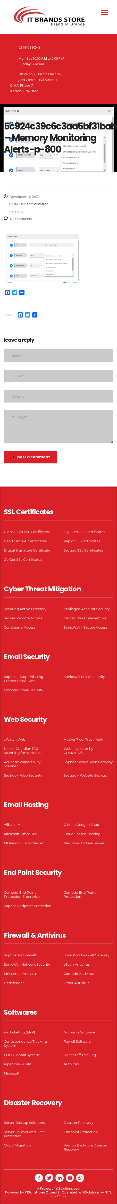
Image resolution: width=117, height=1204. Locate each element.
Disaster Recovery (78, 1123)
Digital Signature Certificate (27, 550)
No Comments (18, 218)
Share (8, 315)
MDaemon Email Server (24, 843)
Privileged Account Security (87, 609)
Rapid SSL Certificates (82, 541)
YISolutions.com (68, 1188)
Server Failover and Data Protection (24, 1134)
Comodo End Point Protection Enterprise (22, 894)
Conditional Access (20, 627)
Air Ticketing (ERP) (19, 1032)
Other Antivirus (76, 983)
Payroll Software (77, 1041)
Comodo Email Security (23, 690)
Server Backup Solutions (24, 1123)
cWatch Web (14, 739)
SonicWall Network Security (27, 964)
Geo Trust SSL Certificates (25, 541)
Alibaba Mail (14, 825)
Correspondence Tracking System (25, 1043)
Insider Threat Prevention (85, 618)
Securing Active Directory (25, 609)
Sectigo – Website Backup (85, 775)
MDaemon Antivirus (21, 974)
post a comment (31, 457)
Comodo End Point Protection (80, 894)
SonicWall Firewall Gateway (86, 955)
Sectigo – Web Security (23, 775)
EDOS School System (21, 1055)
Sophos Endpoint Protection (27, 906)
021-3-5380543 (29, 47)
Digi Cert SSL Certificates (84, 532)
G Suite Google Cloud (81, 825)
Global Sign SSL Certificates (27, 532)
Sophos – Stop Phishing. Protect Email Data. (24, 679)
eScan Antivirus (77, 964)
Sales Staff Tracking (80, 1055)
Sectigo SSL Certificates (83, 550)
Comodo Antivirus (79, 974)
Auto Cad (71, 1064)
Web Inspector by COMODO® (78, 750)
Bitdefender (14, 983)
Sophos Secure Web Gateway (88, 762)
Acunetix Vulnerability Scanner (22, 764)
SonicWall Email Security (84, 677)
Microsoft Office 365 (20, 834)
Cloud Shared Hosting (82, 834)
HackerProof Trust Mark (83, 739)
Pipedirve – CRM (17, 1064)
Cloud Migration (17, 1145)
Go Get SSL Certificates (23, 559)
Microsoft (12, 1073)
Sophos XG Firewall (20, 955)
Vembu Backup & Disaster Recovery (85, 1147)
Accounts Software (79, 1032)
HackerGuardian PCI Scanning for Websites (22, 750)
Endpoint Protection (81, 1132)
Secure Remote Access (23, 618)
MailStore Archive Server (84, 843)
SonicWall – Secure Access (85, 627)
